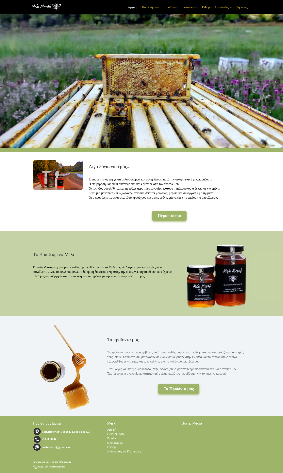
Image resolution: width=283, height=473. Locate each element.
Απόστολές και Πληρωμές (231, 7)
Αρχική (132, 7)
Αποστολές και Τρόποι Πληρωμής (52, 461)
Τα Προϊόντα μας (179, 388)
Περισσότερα (169, 215)
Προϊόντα (170, 7)
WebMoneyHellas (57, 467)
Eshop (206, 7)
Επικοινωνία (189, 7)
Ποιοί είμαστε (151, 7)
